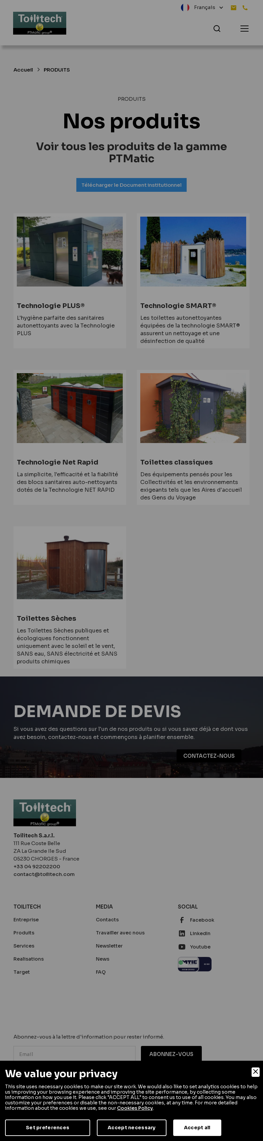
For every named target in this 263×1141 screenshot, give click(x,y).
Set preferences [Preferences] (47, 1128)
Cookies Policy (135, 1108)
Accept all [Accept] (197, 1128)
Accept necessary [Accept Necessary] (131, 1128)
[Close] (256, 1072)
